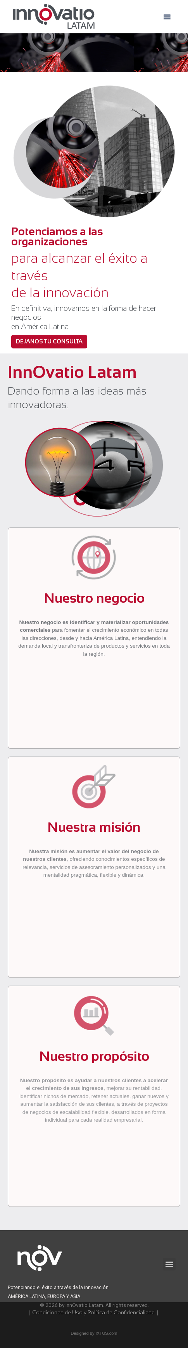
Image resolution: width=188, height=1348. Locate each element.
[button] (167, 16)
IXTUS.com (106, 1333)
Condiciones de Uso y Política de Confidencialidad (94, 1312)
